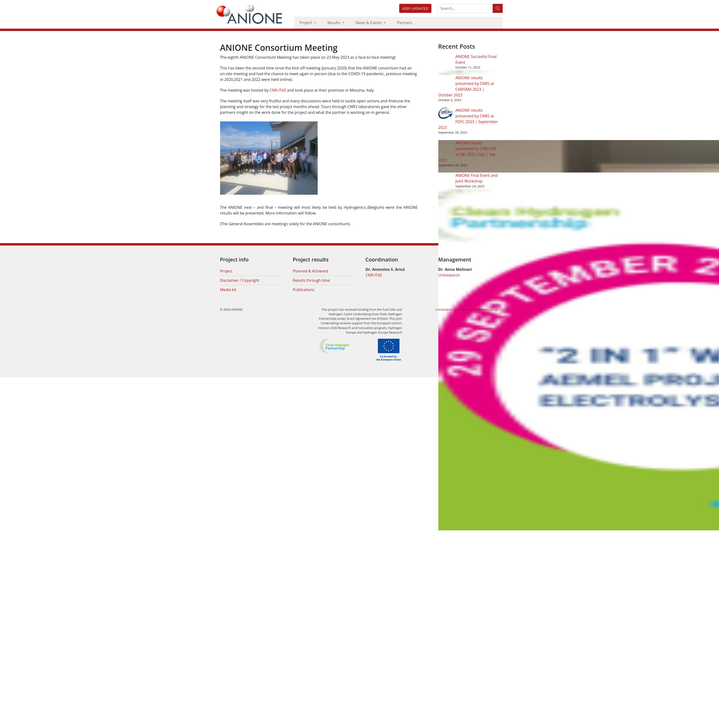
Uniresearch (449, 275)
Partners (404, 22)
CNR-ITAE (277, 90)
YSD (457, 309)
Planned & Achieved (310, 271)
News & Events (369, 22)
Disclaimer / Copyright (239, 280)
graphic (471, 309)
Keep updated (415, 8)
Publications (304, 289)
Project (306, 22)
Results (334, 22)
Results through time (311, 280)
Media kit (228, 289)
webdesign (491, 309)
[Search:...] (465, 8)
